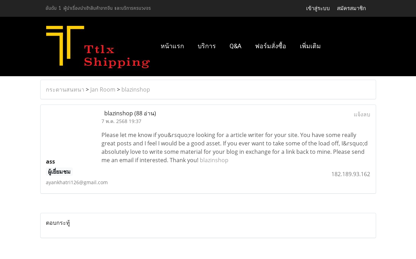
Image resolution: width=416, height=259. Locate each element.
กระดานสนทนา (65, 89)
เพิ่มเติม (310, 46)
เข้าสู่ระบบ (318, 8)
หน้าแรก (172, 46)
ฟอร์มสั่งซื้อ (270, 46)
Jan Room (102, 89)
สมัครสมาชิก (351, 8)
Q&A (235, 46)
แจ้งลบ (362, 114)
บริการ (207, 46)
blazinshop (135, 89)
